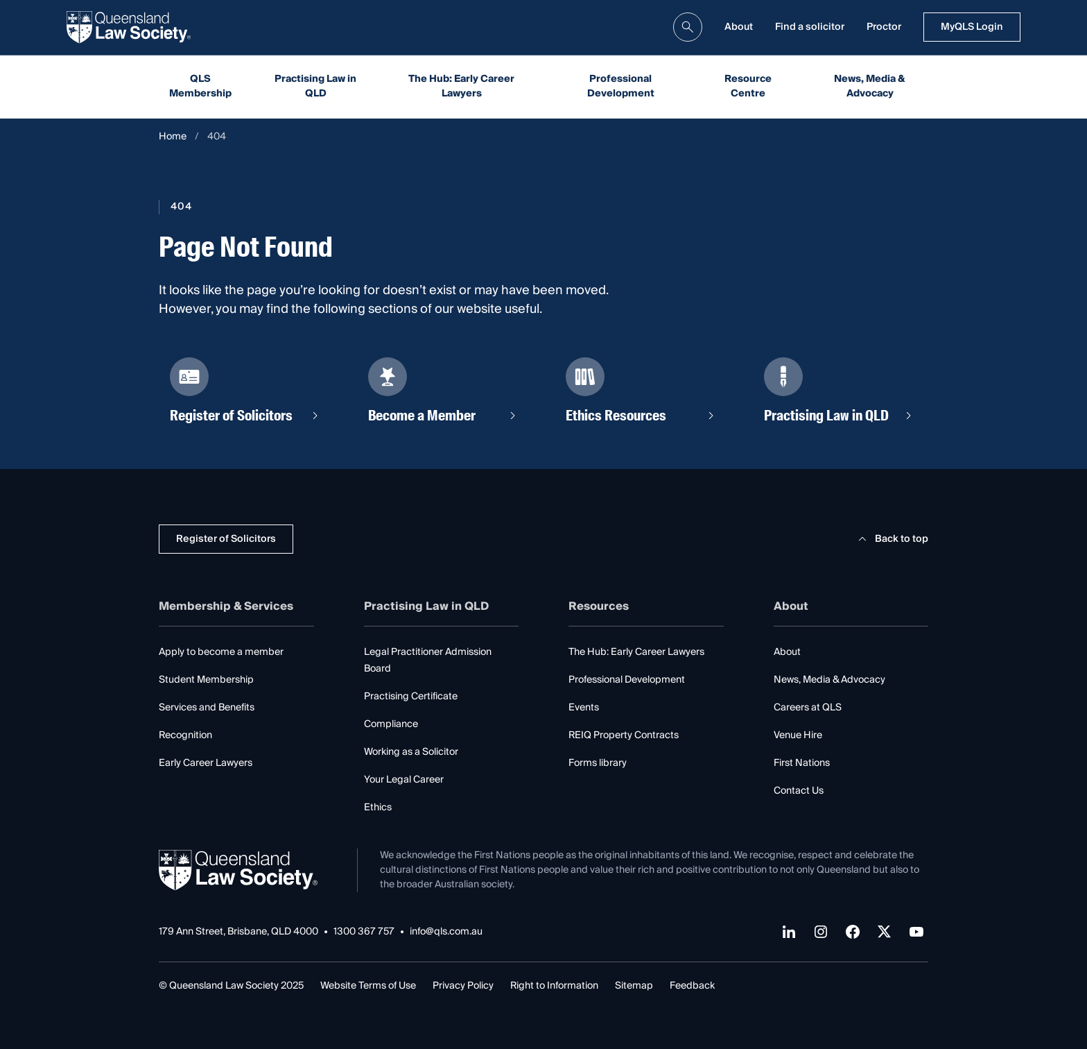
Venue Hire (798, 735)
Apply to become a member (221, 652)
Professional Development (620, 86)
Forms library (597, 763)
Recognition (185, 735)
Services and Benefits (206, 707)
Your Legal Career (404, 779)
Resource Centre (748, 86)
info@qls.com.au (446, 932)
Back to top (891, 539)
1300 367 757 (363, 932)
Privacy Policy (463, 986)
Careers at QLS (808, 707)
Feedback (692, 986)
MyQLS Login (972, 27)
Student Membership (206, 680)
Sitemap (634, 986)
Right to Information (554, 986)
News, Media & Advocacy (869, 86)
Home (172, 137)
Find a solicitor (809, 27)
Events (583, 707)
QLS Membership (200, 86)
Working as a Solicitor (411, 752)
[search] (687, 27)
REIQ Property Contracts (623, 735)
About (738, 27)
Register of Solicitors (226, 539)
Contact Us (799, 791)
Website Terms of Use (368, 986)
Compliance (391, 724)
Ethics (378, 807)
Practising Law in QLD (315, 86)
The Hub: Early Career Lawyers (461, 86)
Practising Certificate (411, 696)
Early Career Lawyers (205, 763)
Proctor (884, 27)
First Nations (802, 763)
